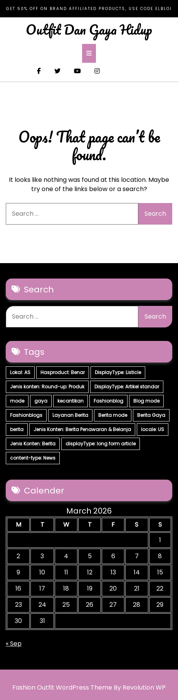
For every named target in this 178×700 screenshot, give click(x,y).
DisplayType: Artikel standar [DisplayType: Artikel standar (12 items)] (126, 386)
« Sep (14, 643)
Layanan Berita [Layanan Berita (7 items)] (70, 415)
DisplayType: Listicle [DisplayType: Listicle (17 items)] (118, 372)
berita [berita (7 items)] (17, 429)
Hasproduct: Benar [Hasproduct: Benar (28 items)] (62, 372)
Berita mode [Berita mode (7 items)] (112, 415)
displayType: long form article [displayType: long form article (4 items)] (100, 443)
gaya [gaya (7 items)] (40, 401)
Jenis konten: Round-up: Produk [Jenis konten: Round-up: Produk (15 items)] (47, 386)
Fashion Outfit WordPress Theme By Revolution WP (89, 687)
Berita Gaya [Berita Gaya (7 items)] (151, 415)
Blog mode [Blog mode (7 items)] (146, 401)
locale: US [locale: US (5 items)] (152, 429)
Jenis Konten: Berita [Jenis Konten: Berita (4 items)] (32, 443)
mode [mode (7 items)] (17, 401)
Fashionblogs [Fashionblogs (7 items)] (26, 415)
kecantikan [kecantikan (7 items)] (70, 401)
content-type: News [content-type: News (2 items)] (32, 458)
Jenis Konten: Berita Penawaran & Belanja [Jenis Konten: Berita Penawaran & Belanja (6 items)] (82, 429)
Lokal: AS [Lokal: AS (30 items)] (20, 372)
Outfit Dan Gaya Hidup (89, 29)
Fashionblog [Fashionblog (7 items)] (108, 401)
